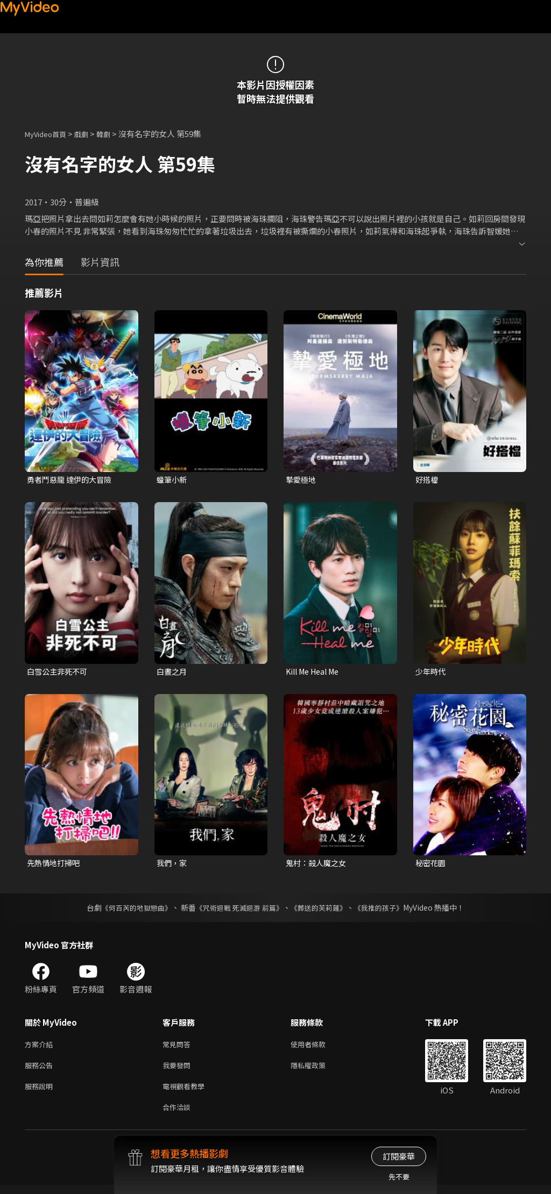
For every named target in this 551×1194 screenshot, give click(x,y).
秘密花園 (431, 865)
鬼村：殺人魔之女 (318, 865)
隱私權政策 (317, 1070)
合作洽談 (179, 1115)
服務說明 (41, 1092)
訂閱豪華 (399, 1156)
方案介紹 (41, 1047)
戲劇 (90, 133)
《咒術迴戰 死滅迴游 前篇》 (238, 910)
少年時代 (431, 672)
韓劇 (114, 133)
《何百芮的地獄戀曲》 (129, 910)
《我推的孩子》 (387, 910)
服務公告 (41, 1070)
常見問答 (179, 1047)
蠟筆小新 (173, 479)
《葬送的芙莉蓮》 (323, 910)
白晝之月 (173, 672)
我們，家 (173, 865)
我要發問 (179, 1070)
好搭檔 (427, 479)
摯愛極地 (302, 479)
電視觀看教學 (187, 1092)
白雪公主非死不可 (59, 672)
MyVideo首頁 (49, 133)
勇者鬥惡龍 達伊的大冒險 (72, 479)
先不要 (398, 1176)
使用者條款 (317, 1047)
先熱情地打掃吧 (55, 865)
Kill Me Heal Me (315, 672)
